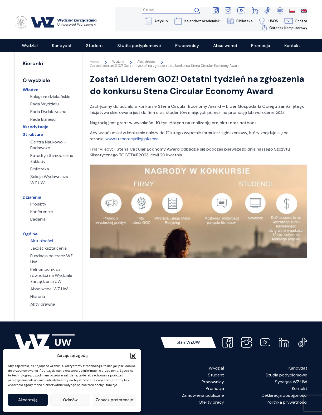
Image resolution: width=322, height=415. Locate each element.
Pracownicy (213, 382)
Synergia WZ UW (291, 382)
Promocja (215, 388)
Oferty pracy (211, 402)
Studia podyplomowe (286, 375)
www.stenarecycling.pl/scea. (132, 139)
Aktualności (146, 62)
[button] (133, 355)
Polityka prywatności (287, 402)
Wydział (216, 368)
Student (216, 375)
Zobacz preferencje (114, 400)
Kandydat (298, 368)
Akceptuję (28, 400)
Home (94, 62)
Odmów (70, 400)
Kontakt (299, 388)
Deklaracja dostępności (284, 395)
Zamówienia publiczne (203, 395)
